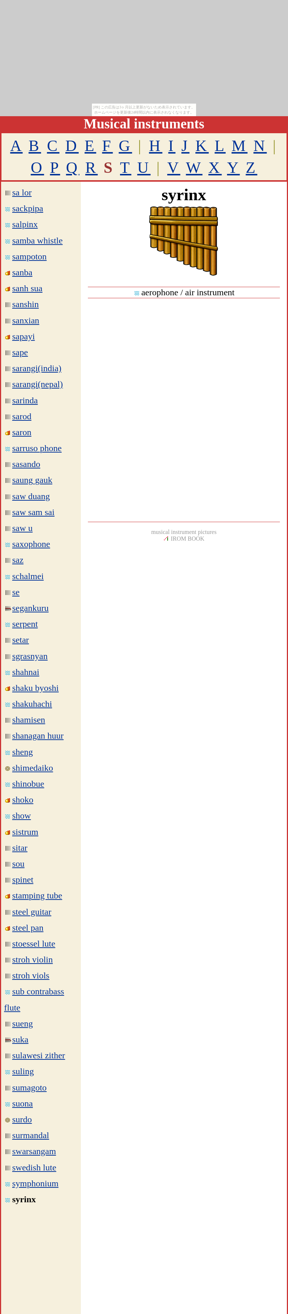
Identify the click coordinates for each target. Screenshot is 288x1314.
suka (16, 1039)
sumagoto (29, 1087)
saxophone (31, 544)
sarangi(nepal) (37, 384)
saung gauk (32, 480)
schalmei (28, 576)
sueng (19, 1023)
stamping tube (37, 895)
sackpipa (27, 208)
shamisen (28, 720)
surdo (22, 1119)
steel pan (28, 927)
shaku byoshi (35, 688)
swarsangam (34, 1151)
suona (22, 1103)
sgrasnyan (30, 656)
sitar (19, 848)
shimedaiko (32, 768)
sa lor (22, 192)
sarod (21, 416)
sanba (22, 272)
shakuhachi (32, 704)
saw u (22, 528)
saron (21, 432)
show (21, 815)
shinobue (28, 784)
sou (18, 863)
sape (20, 352)
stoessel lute (33, 943)
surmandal (30, 1135)
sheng (22, 752)
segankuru (27, 608)
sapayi (23, 336)
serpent (25, 624)
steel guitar (31, 912)
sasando (26, 464)
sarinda (25, 400)
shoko (22, 799)
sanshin (25, 304)
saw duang (31, 496)
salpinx (25, 224)
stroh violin (32, 959)
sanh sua (27, 288)
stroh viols (30, 975)
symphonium (35, 1183)
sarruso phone (37, 448)
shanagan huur (38, 735)
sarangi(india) (36, 368)
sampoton (29, 256)
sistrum (25, 832)
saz (18, 560)
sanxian (25, 320)
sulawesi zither (38, 1055)
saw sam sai (33, 512)
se (12, 592)
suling (23, 1071)
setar (20, 640)
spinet (22, 879)
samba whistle (37, 240)
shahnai (25, 672)
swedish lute (34, 1167)
